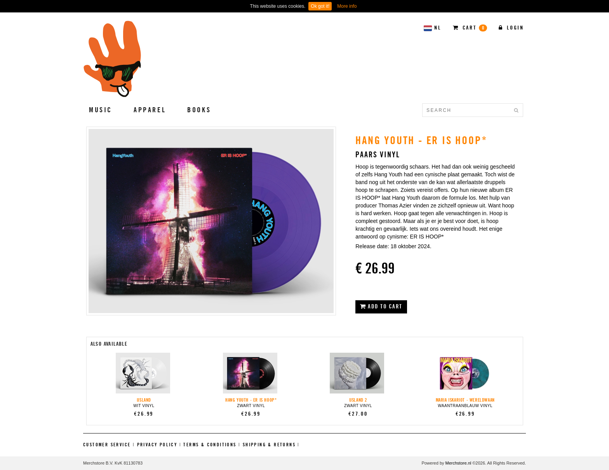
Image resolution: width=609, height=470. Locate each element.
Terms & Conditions (209, 444)
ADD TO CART (381, 306)
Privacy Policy (157, 444)
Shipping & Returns (269, 444)
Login (511, 27)
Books (199, 110)
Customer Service (106, 444)
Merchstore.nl (458, 463)
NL (432, 27)
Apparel (150, 110)
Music (100, 110)
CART (470, 27)
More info (347, 6)
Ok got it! (320, 6)
